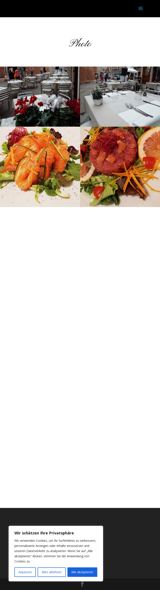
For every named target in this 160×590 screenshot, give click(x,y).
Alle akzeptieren (82, 572)
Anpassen (25, 572)
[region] (56, 553)
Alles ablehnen (52, 572)
